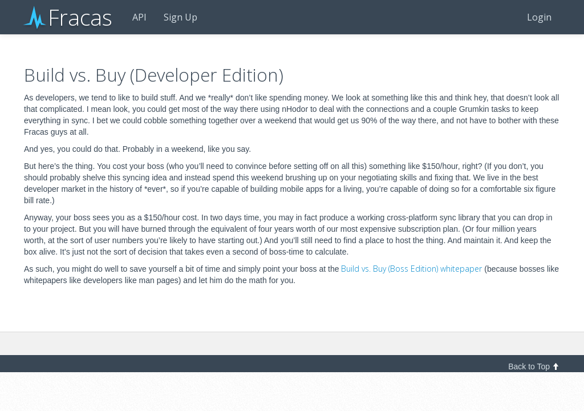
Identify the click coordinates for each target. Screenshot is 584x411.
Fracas (68, 17)
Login (539, 17)
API (139, 17)
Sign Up (180, 17)
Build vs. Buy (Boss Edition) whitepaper (411, 268)
